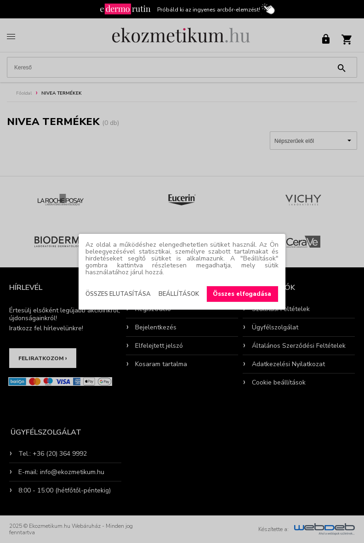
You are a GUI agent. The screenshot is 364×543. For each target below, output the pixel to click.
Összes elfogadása (242, 294)
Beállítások (179, 294)
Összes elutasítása (118, 294)
